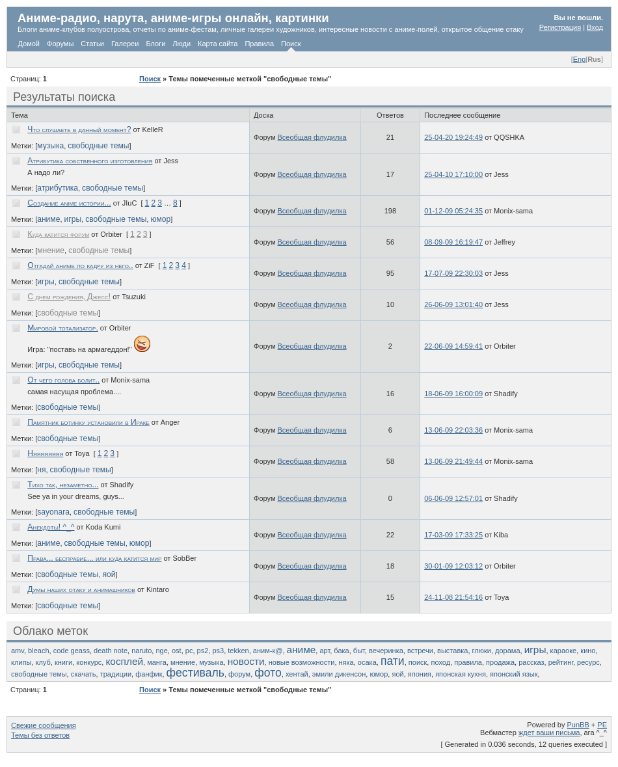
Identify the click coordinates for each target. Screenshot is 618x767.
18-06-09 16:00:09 (453, 393)
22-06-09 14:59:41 (453, 346)
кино (587, 650)
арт (324, 650)
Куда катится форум (58, 234)
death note (111, 650)
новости (246, 661)
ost (176, 650)
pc (189, 650)
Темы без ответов (40, 735)
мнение (50, 250)
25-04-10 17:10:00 (453, 174)
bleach (38, 650)
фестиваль (195, 672)
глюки (481, 650)
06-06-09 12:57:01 (453, 498)
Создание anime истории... (69, 203)
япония (419, 674)
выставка (452, 650)
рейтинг (560, 662)
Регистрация (560, 27)
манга (157, 662)
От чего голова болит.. (63, 379)
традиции (115, 674)
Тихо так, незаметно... (62, 484)
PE (602, 725)
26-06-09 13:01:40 (453, 304)
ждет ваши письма (549, 732)
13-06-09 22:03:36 (453, 430)
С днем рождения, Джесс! (69, 296)
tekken (238, 650)
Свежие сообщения (43, 725)
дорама (507, 650)
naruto (141, 650)
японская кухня (460, 674)
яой (108, 574)
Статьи (92, 43)
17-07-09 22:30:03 (453, 273)
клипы (21, 662)
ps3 (218, 650)
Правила (259, 43)
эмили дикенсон (339, 674)
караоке (563, 650)
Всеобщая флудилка (312, 137)
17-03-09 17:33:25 (453, 535)
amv (17, 650)
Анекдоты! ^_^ (50, 527)
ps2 (203, 650)
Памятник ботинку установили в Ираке (88, 422)
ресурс (588, 662)
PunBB (578, 725)
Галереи (125, 43)
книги (63, 662)
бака (341, 650)
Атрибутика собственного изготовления (89, 160)
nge (161, 650)
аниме (48, 219)
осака (367, 662)
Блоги (155, 43)
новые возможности (302, 662)
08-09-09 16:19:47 (453, 242)
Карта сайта (217, 43)
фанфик (148, 674)
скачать (83, 674)
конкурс (88, 662)
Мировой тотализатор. (62, 327)
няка (346, 662)
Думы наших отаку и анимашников (81, 589)
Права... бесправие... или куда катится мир (94, 558)
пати (393, 660)
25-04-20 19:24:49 (453, 137)
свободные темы (98, 145)
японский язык (513, 674)
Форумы (60, 43)
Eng (579, 59)
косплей (124, 661)
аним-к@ (268, 650)
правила (468, 662)
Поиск (291, 43)
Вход (595, 27)
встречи (420, 650)
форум (239, 674)
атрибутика (57, 188)
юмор (160, 219)
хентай (297, 674)
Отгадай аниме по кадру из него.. (80, 265)
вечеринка (386, 650)
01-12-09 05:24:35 (453, 211)
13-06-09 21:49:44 (453, 461)
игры (73, 219)
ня (41, 469)
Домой (29, 43)
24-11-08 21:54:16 (453, 597)
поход (440, 662)
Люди (181, 43)
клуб (43, 662)
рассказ (531, 662)
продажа (500, 662)
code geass (71, 650)
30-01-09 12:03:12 (453, 566)
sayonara (53, 512)
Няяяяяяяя (45, 453)
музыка (50, 145)
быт (359, 650)
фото (268, 672)
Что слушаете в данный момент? (79, 129)
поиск (418, 662)
